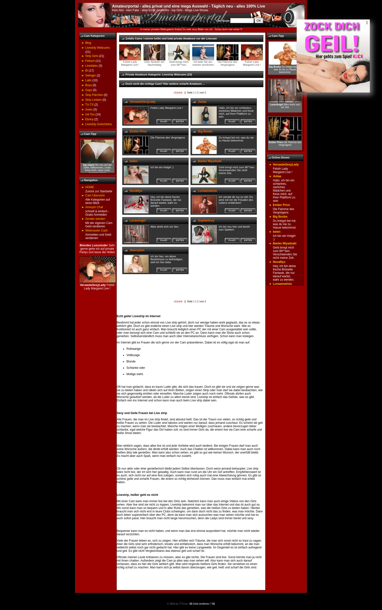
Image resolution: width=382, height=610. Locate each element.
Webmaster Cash (96, 230)
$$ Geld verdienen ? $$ (202, 603)
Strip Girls (91, 56)
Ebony (89, 119)
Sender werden (95, 219)
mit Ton (90, 114)
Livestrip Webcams (97, 47)
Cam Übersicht (95, 195)
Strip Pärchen (94, 95)
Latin (88, 80)
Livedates (91, 65)
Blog (88, 43)
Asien (89, 109)
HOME (89, 187)
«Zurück (178, 92)
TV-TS (89, 104)
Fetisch (90, 61)
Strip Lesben (93, 100)
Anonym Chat (94, 207)
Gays (88, 90)
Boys (88, 85)
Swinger (90, 75)
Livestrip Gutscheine (98, 124)
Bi (86, 70)
